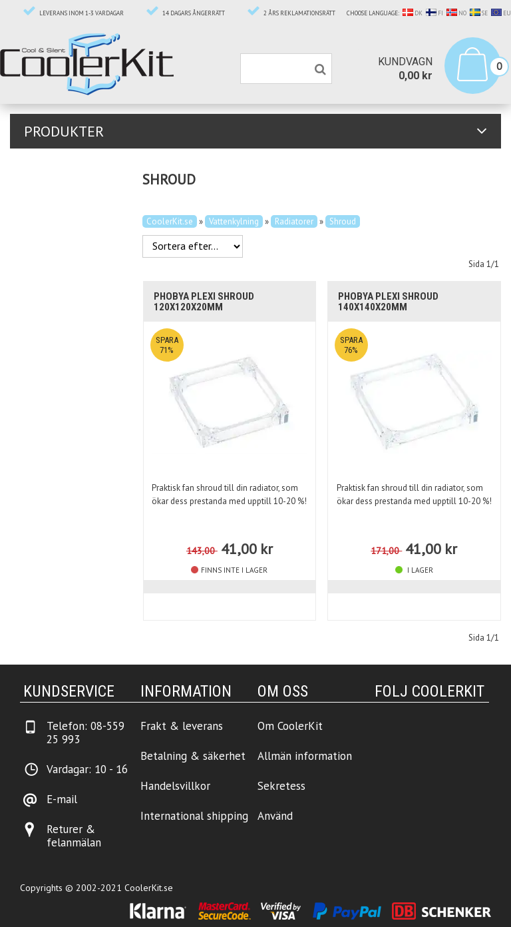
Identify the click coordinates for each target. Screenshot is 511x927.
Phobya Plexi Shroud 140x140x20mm (388, 301)
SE (479, 13)
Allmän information (304, 756)
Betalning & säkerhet (193, 756)
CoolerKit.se (169, 221)
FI (434, 13)
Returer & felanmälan (74, 836)
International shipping (194, 815)
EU (501, 13)
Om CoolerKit (290, 726)
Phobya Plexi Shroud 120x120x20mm (204, 301)
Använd (275, 815)
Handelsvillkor (175, 785)
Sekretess (281, 785)
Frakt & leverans (181, 726)
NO (456, 13)
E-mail (62, 799)
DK (413, 13)
